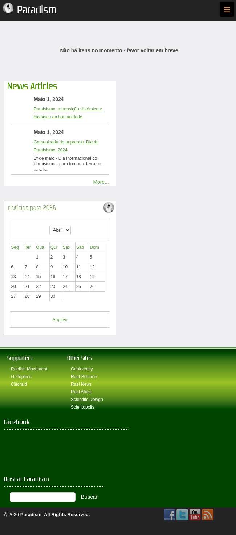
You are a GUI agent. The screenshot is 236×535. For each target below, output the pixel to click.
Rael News (81, 384)
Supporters (19, 357)
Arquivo (60, 319)
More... (101, 182)
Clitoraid (19, 384)
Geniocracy (82, 369)
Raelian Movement (29, 369)
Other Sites (79, 357)
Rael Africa (81, 391)
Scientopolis (82, 407)
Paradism (31, 514)
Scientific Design (87, 399)
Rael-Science (84, 376)
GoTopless (21, 376)
